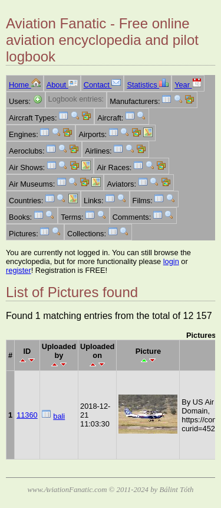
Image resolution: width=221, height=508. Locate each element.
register (18, 270)
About (62, 84)
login (171, 261)
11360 (27, 415)
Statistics (148, 84)
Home (25, 84)
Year (187, 84)
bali (59, 416)
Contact (102, 84)
